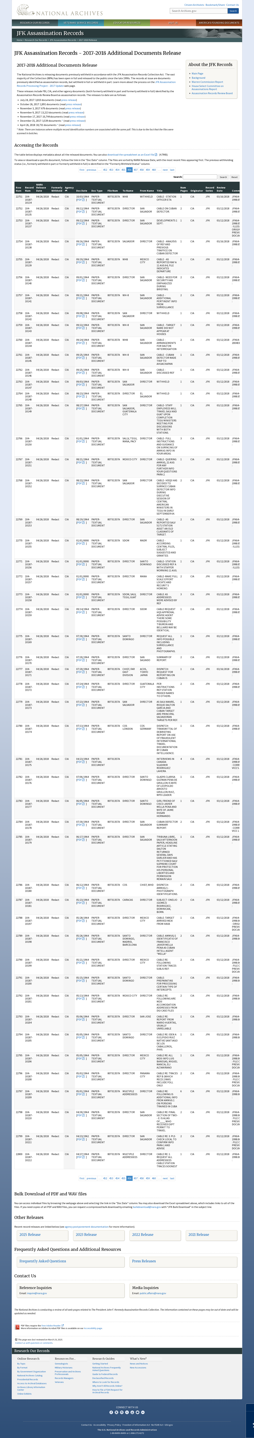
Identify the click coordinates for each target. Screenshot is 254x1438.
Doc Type (96, 190)
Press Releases (144, 1261)
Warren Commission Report (207, 81)
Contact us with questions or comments (34, 1342)
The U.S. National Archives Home (59, 9)
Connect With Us (127, 1407)
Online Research (28, 1358)
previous (91, 169)
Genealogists (61, 1363)
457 (136, 169)
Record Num (29, 189)
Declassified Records (103, 1378)
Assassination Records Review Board (212, 93)
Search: (177, 176)
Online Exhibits (24, 1393)
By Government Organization (31, 1371)
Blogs (138, 1412)
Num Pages (184, 189)
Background (198, 77)
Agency (69, 189)
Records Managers (64, 1378)
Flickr (143, 1412)
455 (123, 169)
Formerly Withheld (56, 189)
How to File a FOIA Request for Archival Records (107, 1391)
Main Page (197, 73)
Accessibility (99, 1424)
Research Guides (103, 1358)
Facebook (111, 1412)
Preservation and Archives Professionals (68, 1373)
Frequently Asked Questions (42, 1261)
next (165, 169)
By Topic (21, 1363)
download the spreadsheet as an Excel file (130, 154)
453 (111, 169)
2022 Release (142, 1235)
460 (154, 169)
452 (105, 169)
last (172, 169)
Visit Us (173, 22)
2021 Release (198, 1235)
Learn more (224, 1432)
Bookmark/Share (215, 4)
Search (233, 10)
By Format (22, 1367)
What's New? (138, 1358)
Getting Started (100, 1363)
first (82, 169)
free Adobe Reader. (53, 1325)
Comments (238, 190)
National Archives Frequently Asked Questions (106, 1369)
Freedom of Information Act (136, 1424)
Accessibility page (93, 1328)
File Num (113, 190)
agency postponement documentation (87, 1226)
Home (20, 40)
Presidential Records (27, 1379)
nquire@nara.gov (37, 1293)
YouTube (132, 1412)
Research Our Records (35, 22)
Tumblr (127, 1412)
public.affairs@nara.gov (153, 1293)
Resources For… (65, 1358)
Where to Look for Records (105, 1382)
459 (148, 169)
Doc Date (81, 190)
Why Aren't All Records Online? (107, 1385)
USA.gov (169, 1424)
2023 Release (86, 1235)
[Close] (250, 1407)
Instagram (122, 1412)
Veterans (59, 1382)
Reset (235, 177)
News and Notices (139, 1363)
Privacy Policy (114, 1424)
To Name (128, 190)
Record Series (210, 189)
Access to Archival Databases (32, 1383)
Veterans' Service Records (81, 22)
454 (117, 169)
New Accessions (138, 1367)
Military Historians (63, 1367)
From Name (147, 190)
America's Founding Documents (219, 22)
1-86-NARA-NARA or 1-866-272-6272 (127, 1433)
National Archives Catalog (29, 1375)
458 (142, 169)
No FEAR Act (157, 1424)
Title (159, 190)
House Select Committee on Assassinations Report (208, 87)
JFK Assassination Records (63, 40)
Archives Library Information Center (31, 1388)
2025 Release (30, 1235)
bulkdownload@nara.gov (147, 1207)
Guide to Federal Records (105, 1374)
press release (68, 100)
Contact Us (232, 4)
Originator (196, 190)
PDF (79, 199)
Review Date (221, 189)
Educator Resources (127, 22)
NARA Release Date (41, 187)
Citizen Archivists (194, 4)
